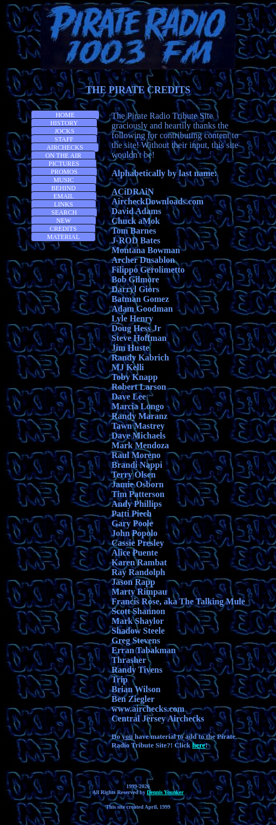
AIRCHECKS (65, 147)
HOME (65, 115)
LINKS (63, 204)
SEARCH (64, 212)
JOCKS (65, 131)
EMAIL (64, 196)
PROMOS (64, 172)
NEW (63, 220)
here (198, 745)
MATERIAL (63, 237)
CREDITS (63, 229)
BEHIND (63, 188)
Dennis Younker (165, 792)
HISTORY (64, 123)
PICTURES (64, 163)
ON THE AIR (63, 155)
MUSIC (64, 180)
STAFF (64, 139)
